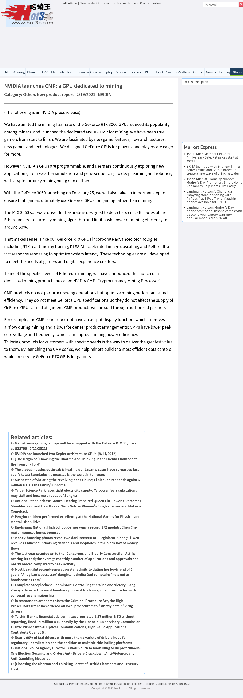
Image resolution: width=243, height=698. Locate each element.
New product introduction (97, 3)
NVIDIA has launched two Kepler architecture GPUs (55, 453)
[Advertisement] (153, 37)
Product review (150, 3)
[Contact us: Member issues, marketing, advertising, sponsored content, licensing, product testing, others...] (121, 684)
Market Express (127, 3)
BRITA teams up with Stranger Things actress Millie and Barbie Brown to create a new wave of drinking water (213, 169)
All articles (70, 3)
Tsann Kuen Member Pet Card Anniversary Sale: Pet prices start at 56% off (212, 157)
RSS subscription (196, 82)
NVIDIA (104, 94)
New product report (55, 94)
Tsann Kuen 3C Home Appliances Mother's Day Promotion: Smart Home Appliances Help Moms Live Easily (214, 182)
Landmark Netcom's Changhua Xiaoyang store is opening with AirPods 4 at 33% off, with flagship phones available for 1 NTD (211, 196)
